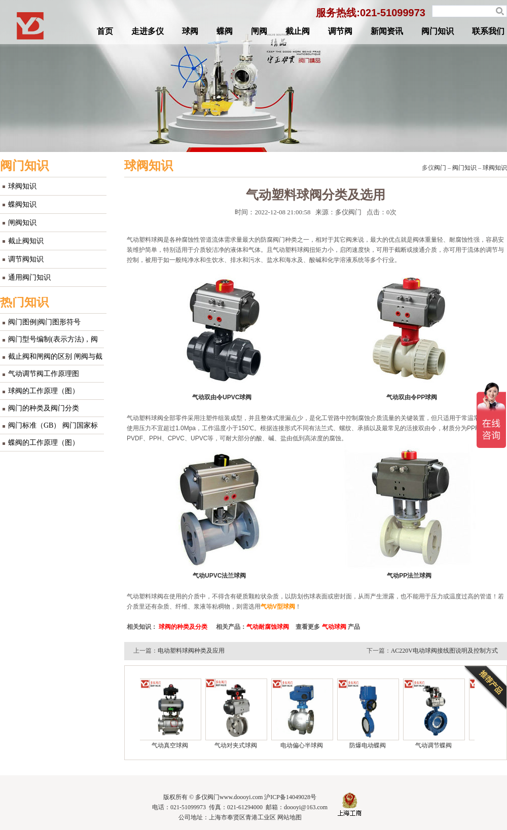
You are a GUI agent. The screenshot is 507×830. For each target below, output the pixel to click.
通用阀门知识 (29, 277)
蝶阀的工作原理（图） (43, 442)
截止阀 (297, 31)
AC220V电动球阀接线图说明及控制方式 (444, 650)
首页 (105, 31)
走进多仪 (147, 31)
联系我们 (488, 31)
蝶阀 (224, 31)
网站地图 (289, 817)
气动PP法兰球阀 (409, 575)
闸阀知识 (22, 223)
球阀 (190, 31)
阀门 (440, 167)
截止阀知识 (26, 241)
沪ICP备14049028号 (290, 797)
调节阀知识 (26, 259)
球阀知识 (22, 186)
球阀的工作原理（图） (43, 391)
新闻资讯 (387, 31)
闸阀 (259, 31)
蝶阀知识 (22, 204)
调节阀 (340, 31)
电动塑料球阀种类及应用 (191, 650)
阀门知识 (437, 31)
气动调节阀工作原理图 (43, 374)
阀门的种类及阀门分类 (43, 408)
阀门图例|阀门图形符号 (44, 322)
